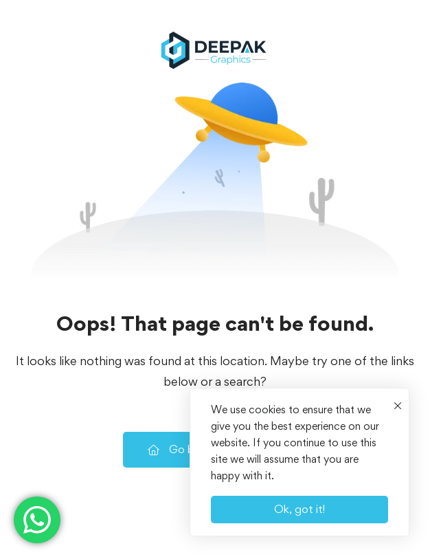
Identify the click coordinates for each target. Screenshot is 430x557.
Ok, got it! (299, 509)
